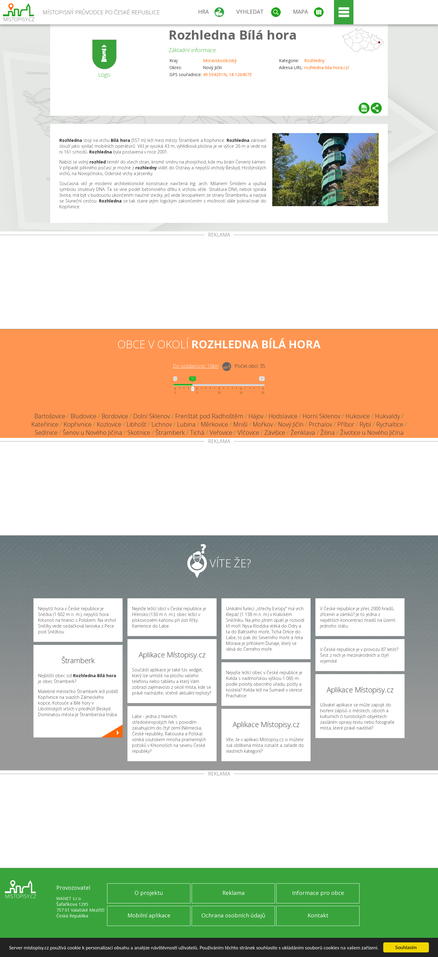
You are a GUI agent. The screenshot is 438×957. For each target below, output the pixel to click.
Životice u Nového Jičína (372, 432)
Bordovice (115, 416)
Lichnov (161, 424)
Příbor (345, 424)
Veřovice (221, 432)
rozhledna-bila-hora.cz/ (326, 67)
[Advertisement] (218, 283)
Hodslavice (283, 416)
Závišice (274, 432)
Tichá (197, 432)
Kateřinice (44, 424)
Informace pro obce (318, 892)
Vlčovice (248, 432)
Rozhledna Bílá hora (233, 34)
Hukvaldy (387, 416)
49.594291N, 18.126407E (227, 74)
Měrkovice (214, 424)
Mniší (240, 424)
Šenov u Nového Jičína (92, 432)
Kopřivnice (78, 424)
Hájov (256, 416)
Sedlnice (46, 432)
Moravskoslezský (220, 60)
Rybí (365, 424)
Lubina (186, 424)
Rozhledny (314, 60)
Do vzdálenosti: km (196, 366)
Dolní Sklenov (151, 416)
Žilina (327, 432)
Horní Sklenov (321, 416)
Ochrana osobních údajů (233, 915)
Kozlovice (109, 424)
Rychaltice (389, 424)
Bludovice (83, 416)
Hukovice (358, 416)
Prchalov (320, 424)
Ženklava (302, 432)
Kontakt (318, 915)
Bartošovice (49, 416)
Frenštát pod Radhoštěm (209, 416)
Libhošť (136, 424)
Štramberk (170, 432)
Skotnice (138, 432)
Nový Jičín (291, 424)
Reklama (233, 892)
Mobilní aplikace (148, 915)
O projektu (148, 892)
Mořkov (263, 424)
